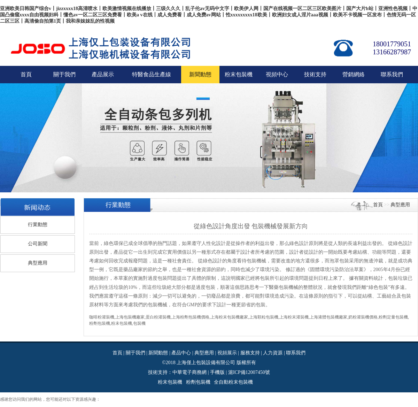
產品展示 (103, 74)
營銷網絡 (353, 74)
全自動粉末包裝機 (233, 382)
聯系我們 (392, 74)
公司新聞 (37, 243)
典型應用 (37, 263)
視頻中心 (277, 74)
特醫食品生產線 (151, 74)
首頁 (26, 74)
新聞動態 (158, 352)
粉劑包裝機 (198, 382)
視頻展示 (227, 352)
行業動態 (37, 224)
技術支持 (315, 74)
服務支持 (250, 352)
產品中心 (181, 352)
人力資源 (272, 352)
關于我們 (64, 74)
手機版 (217, 372)
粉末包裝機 (239, 74)
